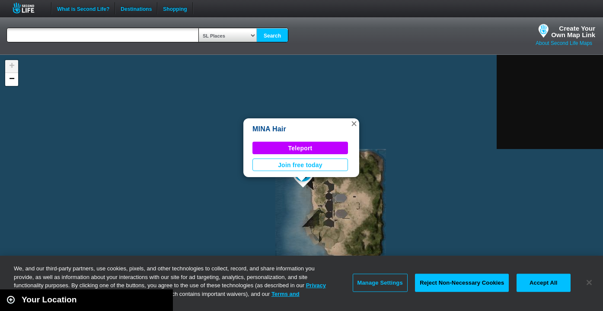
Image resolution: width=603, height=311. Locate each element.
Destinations (136, 8)
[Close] (589, 282)
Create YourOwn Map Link (573, 31)
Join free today (300, 165)
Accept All (543, 282)
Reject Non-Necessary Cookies (462, 282)
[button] (354, 123)
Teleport (300, 148)
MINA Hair (269, 129)
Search (272, 36)
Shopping (175, 8)
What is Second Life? (83, 8)
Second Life (28, 8)
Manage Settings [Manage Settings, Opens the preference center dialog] (380, 282)
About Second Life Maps (564, 43)
